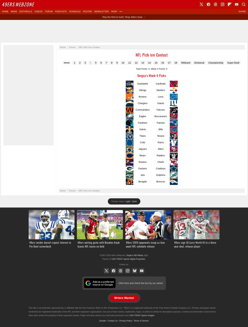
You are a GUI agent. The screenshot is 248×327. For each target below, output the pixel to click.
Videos (38, 11)
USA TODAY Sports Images (141, 315)
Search (243, 4)
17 (169, 62)
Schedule (75, 11)
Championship (215, 62)
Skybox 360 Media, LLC (137, 255)
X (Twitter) (106, 270)
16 (162, 62)
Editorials (25, 11)
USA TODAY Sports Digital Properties (128, 259)
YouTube (141, 270)
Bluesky (134, 270)
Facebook (113, 270)
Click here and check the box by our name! (141, 283)
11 (129, 62)
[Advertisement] (124, 31)
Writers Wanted (124, 298)
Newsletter (101, 11)
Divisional (199, 62)
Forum (49, 11)
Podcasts (61, 11)
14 (149, 62)
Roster (87, 11)
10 (123, 62)
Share (242, 11)
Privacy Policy (125, 321)
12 (136, 62)
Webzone (18, 4)
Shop (114, 11)
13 (142, 62)
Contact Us (113, 321)
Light (128, 201)
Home (5, 11)
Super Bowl (233, 62)
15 (156, 62)
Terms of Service (141, 321)
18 (175, 62)
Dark (134, 201)
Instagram (127, 270)
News (14, 11)
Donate (102, 321)
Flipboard (229, 4)
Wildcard (185, 62)
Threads (120, 270)
